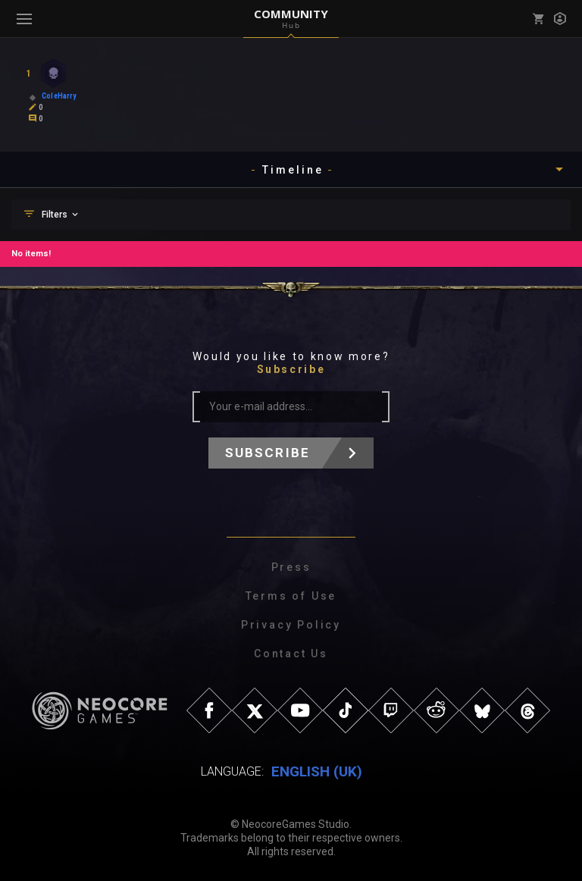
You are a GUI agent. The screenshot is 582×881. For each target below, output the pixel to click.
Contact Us (291, 653)
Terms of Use (291, 596)
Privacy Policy (291, 625)
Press (291, 567)
